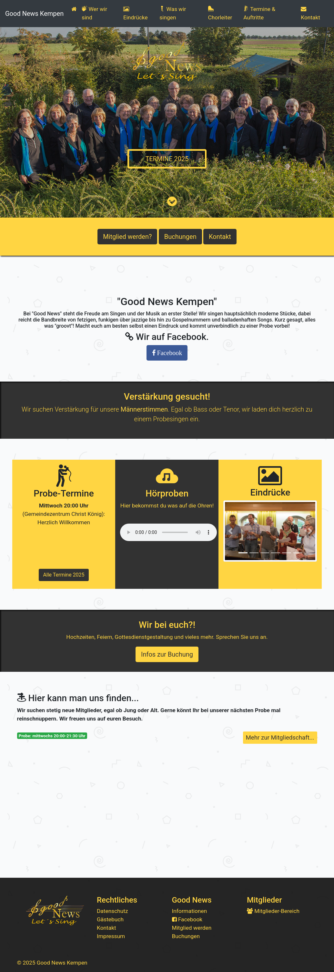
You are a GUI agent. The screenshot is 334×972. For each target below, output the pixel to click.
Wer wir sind (94, 13)
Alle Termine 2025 (63, 575)
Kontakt (310, 13)
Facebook (187, 919)
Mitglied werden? (127, 236)
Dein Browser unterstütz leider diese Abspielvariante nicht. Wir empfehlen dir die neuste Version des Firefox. (168, 532)
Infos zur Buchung (167, 654)
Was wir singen (172, 13)
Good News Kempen (34, 13)
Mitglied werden (192, 928)
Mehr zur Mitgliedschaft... (280, 737)
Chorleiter (220, 13)
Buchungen (180, 236)
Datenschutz (112, 911)
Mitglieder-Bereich (273, 911)
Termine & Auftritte (259, 13)
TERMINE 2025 (166, 159)
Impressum (111, 936)
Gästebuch (110, 919)
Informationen (189, 911)
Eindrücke (135, 13)
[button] (230, 531)
